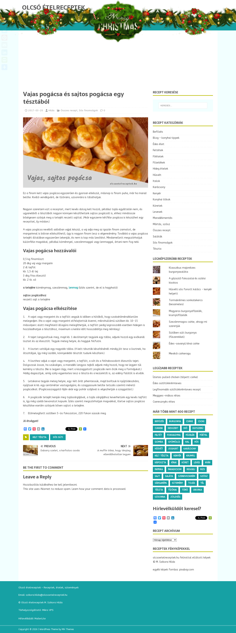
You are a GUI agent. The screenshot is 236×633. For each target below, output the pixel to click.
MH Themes (68, 629)
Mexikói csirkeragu (180, 353)
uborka (197, 490)
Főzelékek (159, 162)
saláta (169, 476)
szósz (204, 476)
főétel (203, 435)
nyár (207, 462)
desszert (173, 428)
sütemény (177, 483)
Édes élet (158, 144)
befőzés (159, 421)
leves (197, 462)
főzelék (190, 435)
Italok (156, 181)
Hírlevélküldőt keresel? (177, 508)
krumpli (190, 455)
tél (202, 483)
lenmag (73, 287)
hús (196, 442)
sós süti (58, 437)
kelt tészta (39, 437)
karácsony (189, 448)
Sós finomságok (88, 110)
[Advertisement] (118, 63)
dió (185, 428)
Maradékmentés (162, 218)
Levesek (157, 211)
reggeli (191, 469)
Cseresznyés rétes (164, 401)
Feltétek (158, 150)
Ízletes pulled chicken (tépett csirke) (175, 377)
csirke (189, 421)
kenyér (177, 455)
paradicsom (174, 469)
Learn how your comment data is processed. (99, 489)
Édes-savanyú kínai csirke (184, 343)
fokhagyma (174, 435)
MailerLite (40, 618)
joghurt (173, 448)
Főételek (158, 156)
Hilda (51, 110)
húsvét (159, 448)
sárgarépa (161, 483)
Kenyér (157, 193)
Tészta (157, 248)
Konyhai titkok (161, 199)
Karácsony (159, 187)
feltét (158, 435)
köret (185, 462)
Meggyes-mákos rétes (166, 395)
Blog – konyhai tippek (166, 137)
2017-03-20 (35, 110)
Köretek (157, 205)
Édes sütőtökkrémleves (167, 383)
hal (187, 442)
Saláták (157, 236)
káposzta (160, 462)
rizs (202, 469)
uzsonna (160, 497)
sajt (157, 476)
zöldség (175, 497)
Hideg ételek (160, 168)
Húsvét (157, 175)
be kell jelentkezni (65, 484)
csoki (201, 421)
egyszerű (197, 428)
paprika (159, 469)
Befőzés (158, 131)
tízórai (172, 490)
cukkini (159, 428)
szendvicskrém (186, 476)
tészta (159, 490)
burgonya (175, 421)
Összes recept (69, 110)
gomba (159, 442)
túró (185, 490)
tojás (191, 483)
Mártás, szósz (161, 224)
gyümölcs (174, 442)
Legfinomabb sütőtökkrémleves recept (177, 389)
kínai (173, 462)
